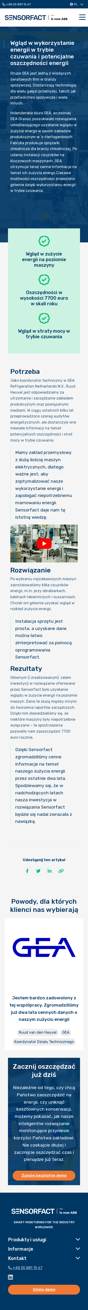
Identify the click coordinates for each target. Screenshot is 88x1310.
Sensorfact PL (36, 17)
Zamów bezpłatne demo (44, 1175)
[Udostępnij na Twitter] (38, 871)
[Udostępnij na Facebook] (27, 871)
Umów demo (44, 1289)
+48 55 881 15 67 (16, 4)
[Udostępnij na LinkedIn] (49, 871)
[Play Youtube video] (44, 543)
